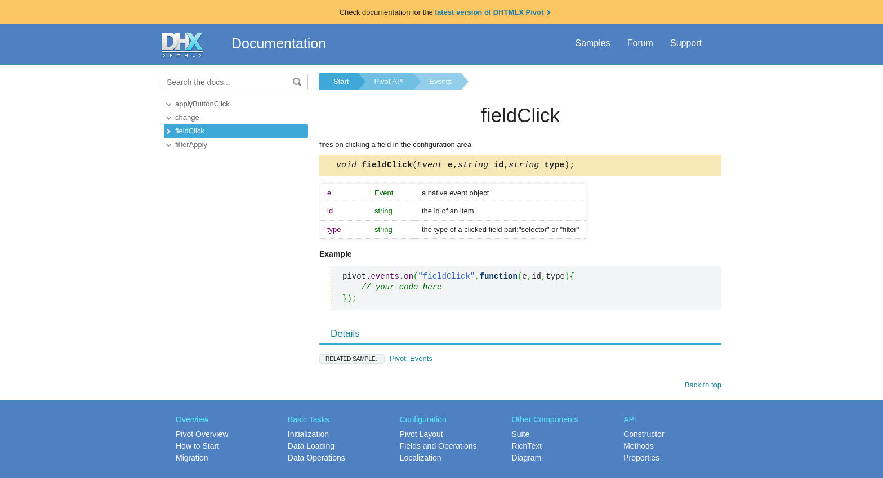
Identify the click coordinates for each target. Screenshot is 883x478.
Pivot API (389, 81)
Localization (421, 459)
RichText (526, 447)
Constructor (643, 435)
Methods (638, 447)
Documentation (278, 43)
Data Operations (316, 459)
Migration (192, 459)
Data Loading (311, 447)
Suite (520, 435)
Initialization (308, 435)
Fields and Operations (438, 447)
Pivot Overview (202, 435)
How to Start (197, 447)
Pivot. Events (375, 360)
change (187, 117)
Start (341, 81)
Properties (641, 459)
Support (686, 43)
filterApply (191, 144)
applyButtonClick (202, 104)
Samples (592, 43)
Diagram (526, 459)
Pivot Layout (421, 435)
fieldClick (189, 131)
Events (440, 81)
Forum (640, 43)
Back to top (703, 386)
